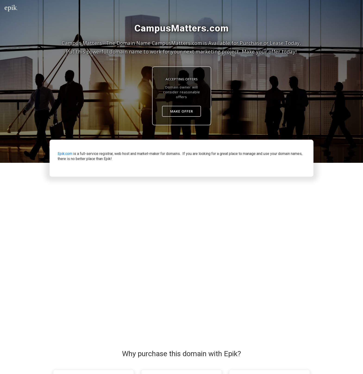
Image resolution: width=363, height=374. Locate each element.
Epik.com (65, 153)
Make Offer (181, 111)
